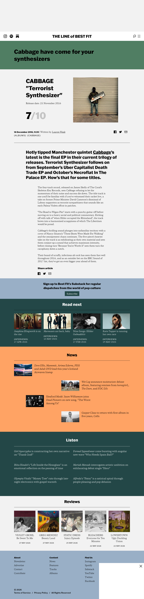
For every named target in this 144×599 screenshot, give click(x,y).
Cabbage (40, 81)
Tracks (53, 569)
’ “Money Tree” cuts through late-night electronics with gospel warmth (41, 480)
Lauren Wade (58, 132)
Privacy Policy (41, 592)
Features (54, 565)
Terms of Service (22, 592)
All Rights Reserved (61, 592)
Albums (20, 135)
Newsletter (19, 561)
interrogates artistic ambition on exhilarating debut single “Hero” (100, 466)
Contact (18, 569)
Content (54, 557)
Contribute (19, 573)
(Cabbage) (33, 135)
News (52, 561)
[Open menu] (139, 36)
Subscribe (72, 293)
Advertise (19, 565)
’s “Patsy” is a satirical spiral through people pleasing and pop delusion (98, 480)
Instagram (90, 561)
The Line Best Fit (72, 36)
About (17, 557)
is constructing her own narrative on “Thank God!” (41, 453)
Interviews (21, 339)
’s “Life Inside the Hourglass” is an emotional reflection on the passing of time (40, 466)
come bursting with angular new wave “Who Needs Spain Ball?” (100, 453)
